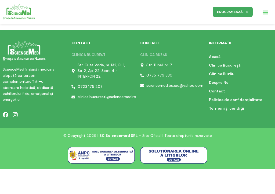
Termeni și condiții (226, 108)
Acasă (214, 56)
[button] (265, 12)
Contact (217, 91)
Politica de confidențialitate (235, 99)
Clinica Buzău (221, 73)
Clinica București (225, 65)
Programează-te (232, 12)
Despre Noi (219, 82)
